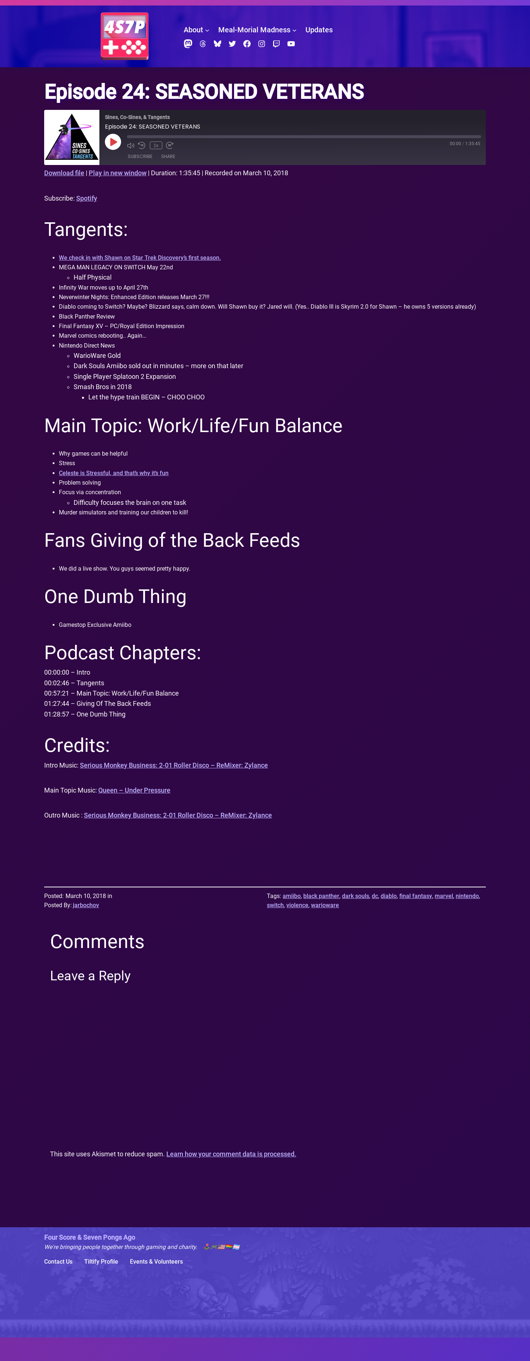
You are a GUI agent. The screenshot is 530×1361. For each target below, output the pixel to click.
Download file (64, 173)
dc (375, 919)
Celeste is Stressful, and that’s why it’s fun (120, 492)
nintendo (467, 919)
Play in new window (117, 173)
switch (275, 928)
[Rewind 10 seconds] (141, 145)
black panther (321, 919)
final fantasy (415, 919)
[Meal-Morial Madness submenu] (294, 30)
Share (168, 157)
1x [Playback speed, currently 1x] (155, 145)
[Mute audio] (130, 145)
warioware (325, 928)
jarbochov (86, 928)
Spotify (86, 198)
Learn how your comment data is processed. (231, 1177)
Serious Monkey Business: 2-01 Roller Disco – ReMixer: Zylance (174, 788)
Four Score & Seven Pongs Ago (89, 1261)
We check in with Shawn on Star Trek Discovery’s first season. (148, 258)
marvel (444, 919)
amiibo (292, 919)
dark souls (355, 919)
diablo (389, 919)
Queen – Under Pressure (134, 814)
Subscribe (140, 157)
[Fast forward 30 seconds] (168, 145)
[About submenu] (207, 30)
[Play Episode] (113, 142)
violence (297, 928)
